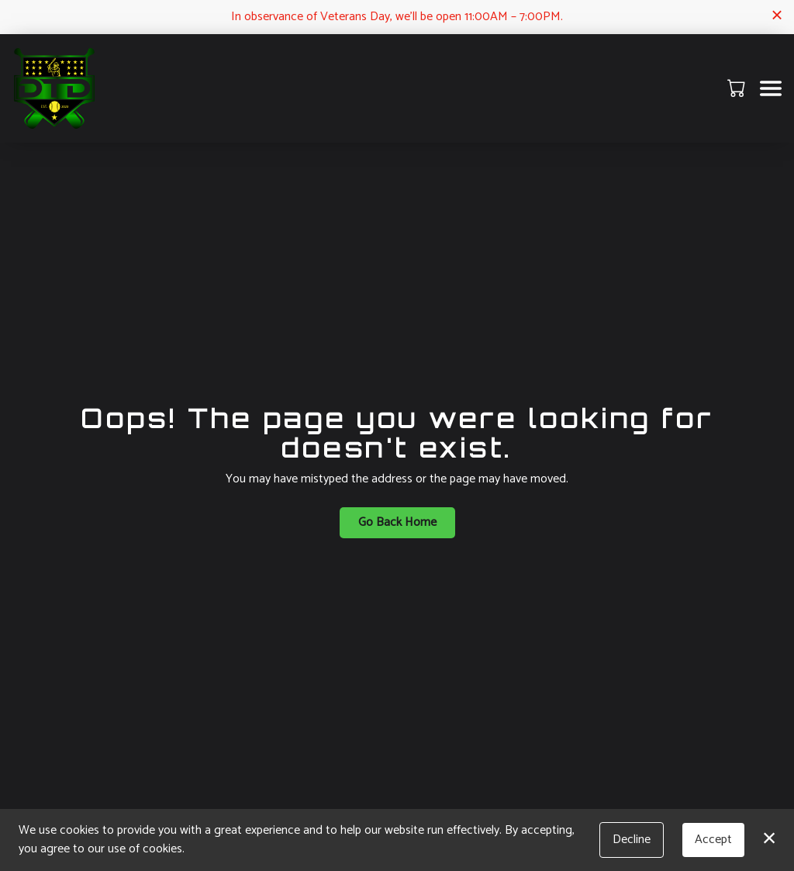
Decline (632, 839)
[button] (737, 87)
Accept (713, 839)
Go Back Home (397, 522)
